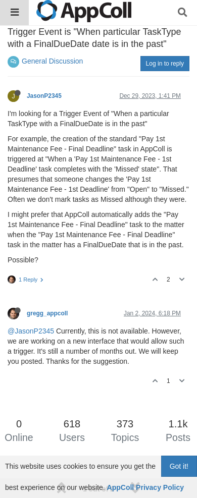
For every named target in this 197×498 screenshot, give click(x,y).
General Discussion (52, 61)
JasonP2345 (44, 95)
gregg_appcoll (47, 313)
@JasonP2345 (31, 331)
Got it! (179, 466)
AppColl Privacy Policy (145, 487)
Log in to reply (165, 63)
